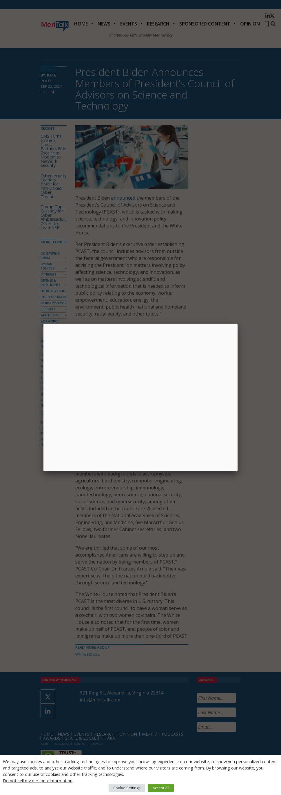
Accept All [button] (161, 787)
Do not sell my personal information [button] (37, 780)
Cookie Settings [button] (126, 787)
